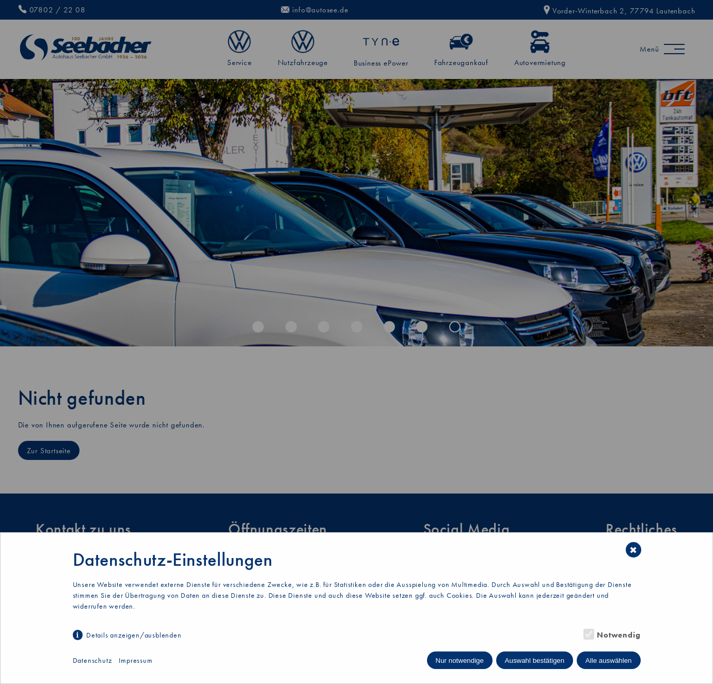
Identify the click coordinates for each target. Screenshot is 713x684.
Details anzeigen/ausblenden (134, 635)
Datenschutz (92, 660)
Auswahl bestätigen (535, 660)
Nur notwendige (460, 660)
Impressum (135, 660)
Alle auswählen (608, 660)
